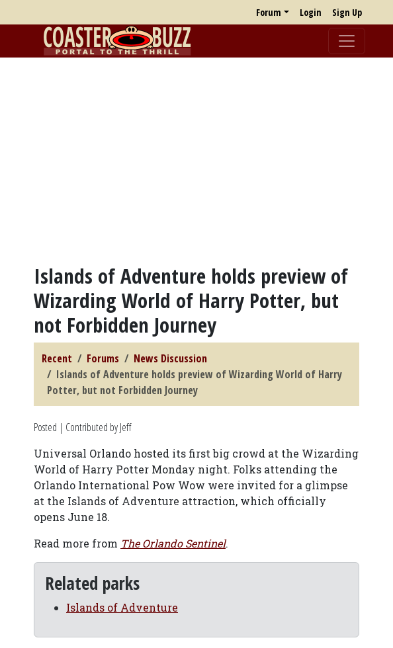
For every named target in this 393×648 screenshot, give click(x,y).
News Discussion (170, 358)
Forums (103, 358)
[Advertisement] (196, 160)
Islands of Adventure (122, 607)
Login (311, 12)
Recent (57, 358)
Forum (268, 12)
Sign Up (347, 12)
